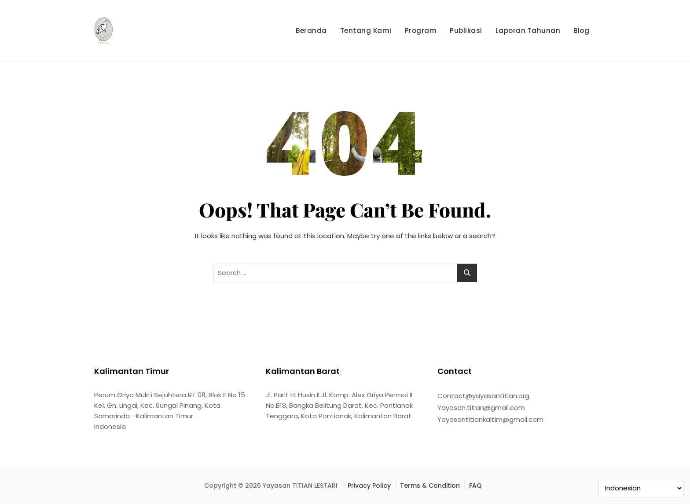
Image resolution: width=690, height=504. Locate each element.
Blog (581, 30)
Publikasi (466, 30)
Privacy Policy (369, 485)
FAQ (475, 485)
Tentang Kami (366, 30)
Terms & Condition (430, 485)
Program (421, 30)
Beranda (311, 30)
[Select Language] (640, 488)
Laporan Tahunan (528, 30)
